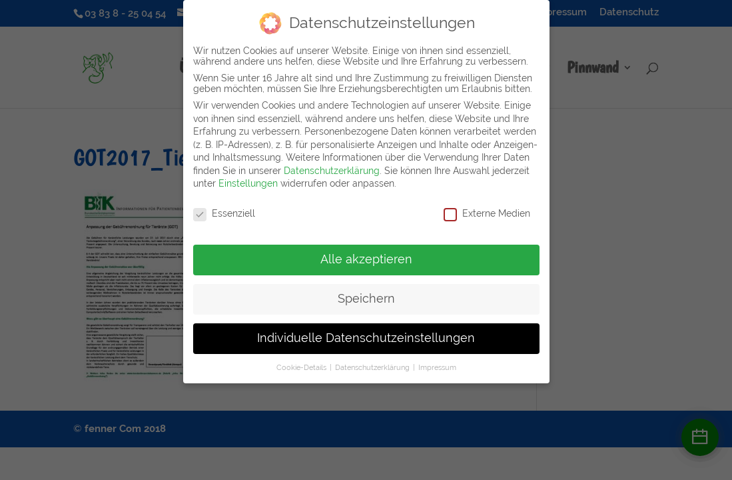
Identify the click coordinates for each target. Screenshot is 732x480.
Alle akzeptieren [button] (366, 252)
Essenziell (224, 207)
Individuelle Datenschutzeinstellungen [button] (366, 331)
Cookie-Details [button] (302, 361)
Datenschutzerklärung (332, 164)
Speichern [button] (366, 292)
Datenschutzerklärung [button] (373, 361)
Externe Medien (487, 207)
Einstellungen (248, 177)
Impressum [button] (437, 361)
